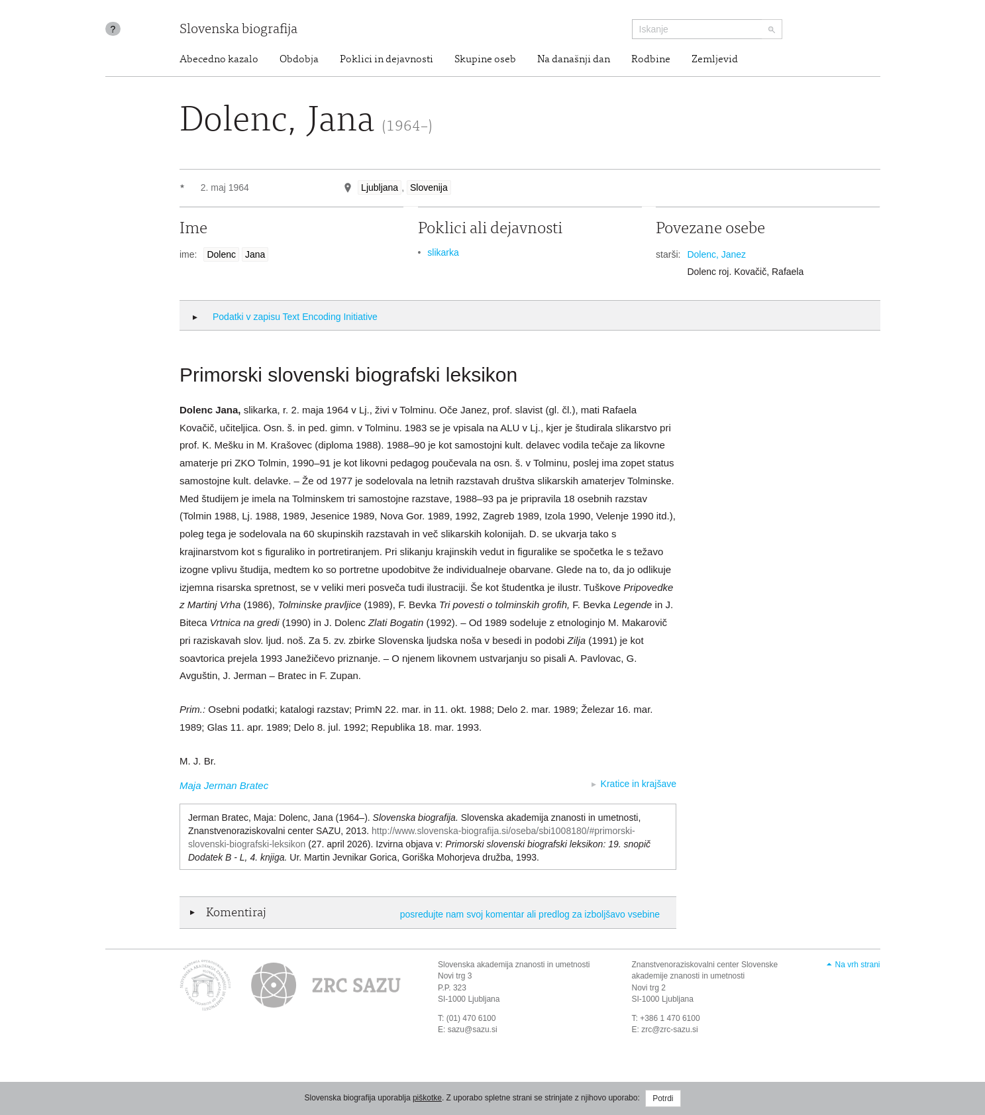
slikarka (442, 252)
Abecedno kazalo (219, 59)
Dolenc (221, 254)
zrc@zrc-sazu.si (669, 1029)
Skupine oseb (485, 59)
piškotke (427, 1097)
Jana (255, 254)
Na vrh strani (857, 964)
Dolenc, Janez (716, 254)
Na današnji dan (573, 59)
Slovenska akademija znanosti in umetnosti (514, 964)
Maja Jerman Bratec (224, 785)
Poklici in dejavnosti (386, 59)
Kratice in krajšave (638, 783)
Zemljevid (715, 59)
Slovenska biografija (238, 30)
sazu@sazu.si (472, 1029)
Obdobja (299, 59)
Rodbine (650, 59)
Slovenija (429, 187)
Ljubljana (379, 187)
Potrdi (662, 1098)
